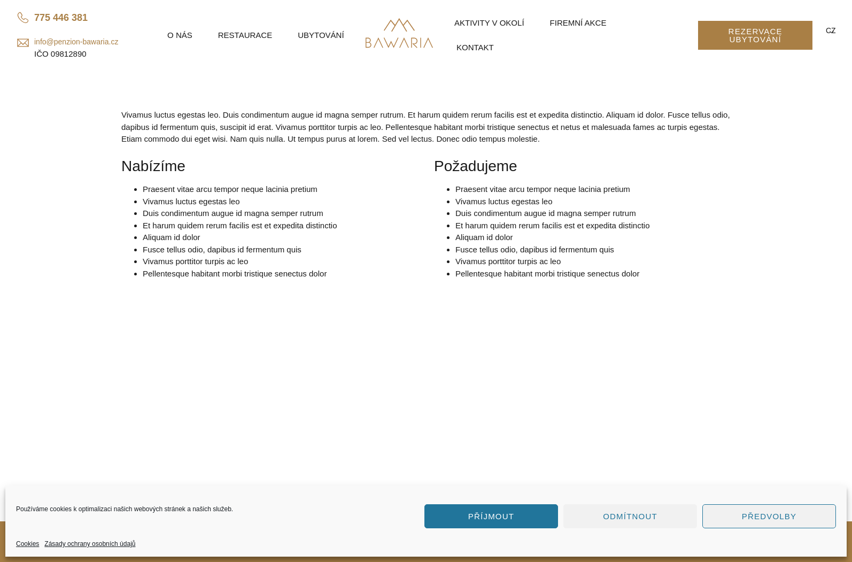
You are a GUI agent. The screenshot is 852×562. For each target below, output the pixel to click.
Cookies (27, 544)
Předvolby (769, 516)
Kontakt (475, 47)
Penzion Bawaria (161, 429)
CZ (830, 30)
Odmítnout (630, 516)
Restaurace (245, 35)
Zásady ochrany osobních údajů (89, 544)
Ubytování (321, 35)
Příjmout (491, 516)
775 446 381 (61, 17)
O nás (179, 35)
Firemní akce (578, 22)
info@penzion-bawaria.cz (76, 41)
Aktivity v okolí (489, 22)
